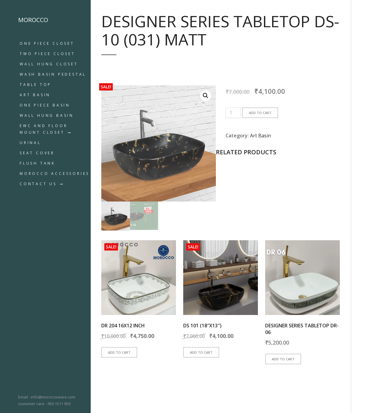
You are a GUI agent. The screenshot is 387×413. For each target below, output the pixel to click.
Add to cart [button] (119, 352)
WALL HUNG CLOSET (49, 64)
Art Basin (35, 94)
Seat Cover (37, 153)
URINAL (30, 142)
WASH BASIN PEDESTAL (53, 74)
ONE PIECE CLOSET (47, 43)
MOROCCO (33, 20)
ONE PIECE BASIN (45, 105)
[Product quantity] (233, 112)
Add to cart (260, 112)
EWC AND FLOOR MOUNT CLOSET (43, 129)
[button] (205, 95)
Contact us (38, 183)
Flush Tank (37, 163)
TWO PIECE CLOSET (47, 53)
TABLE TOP (35, 84)
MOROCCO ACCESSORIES (54, 173)
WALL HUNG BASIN (47, 115)
